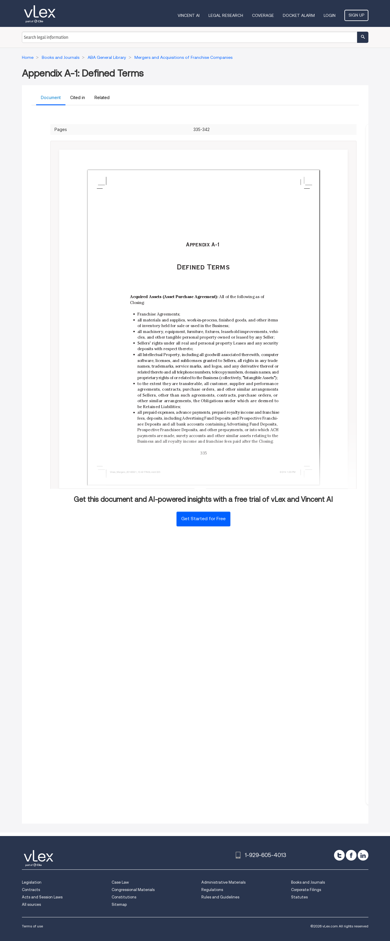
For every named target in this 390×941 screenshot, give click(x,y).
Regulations (212, 889)
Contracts (31, 889)
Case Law (120, 882)
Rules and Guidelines (220, 897)
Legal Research (225, 15)
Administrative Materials (223, 882)
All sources (31, 904)
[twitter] (339, 855)
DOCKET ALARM (299, 15)
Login (330, 15)
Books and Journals (308, 882)
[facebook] (351, 855)
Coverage (263, 15)
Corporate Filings (306, 889)
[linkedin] (363, 855)
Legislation (31, 882)
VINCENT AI (189, 15)
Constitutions (124, 897)
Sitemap (119, 904)
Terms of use (32, 926)
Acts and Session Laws (42, 897)
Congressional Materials (133, 889)
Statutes (299, 897)
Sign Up (356, 15)
